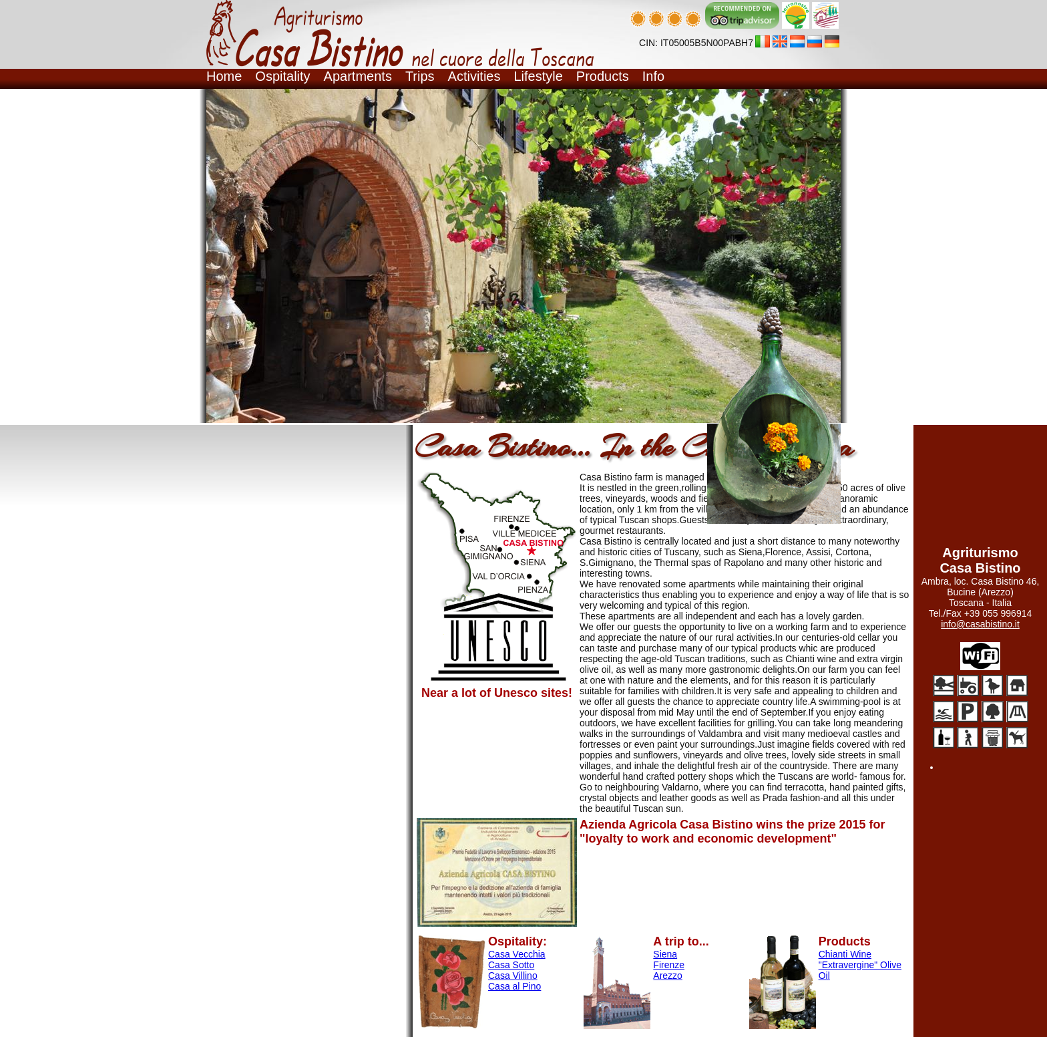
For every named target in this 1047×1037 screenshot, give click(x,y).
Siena (665, 954)
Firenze (668, 964)
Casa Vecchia (517, 954)
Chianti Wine (845, 954)
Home (224, 76)
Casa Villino (513, 975)
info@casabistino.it (980, 624)
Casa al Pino (514, 986)
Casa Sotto (511, 964)
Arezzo (667, 975)
